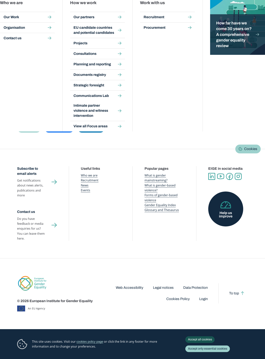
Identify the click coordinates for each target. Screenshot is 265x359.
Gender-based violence (152, 11)
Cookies (250, 149)
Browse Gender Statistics (41, 66)
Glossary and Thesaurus (162, 210)
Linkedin (211, 176)
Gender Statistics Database (212, 11)
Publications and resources (92, 11)
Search (256, 11)
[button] (29, 128)
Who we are (89, 175)
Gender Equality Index (181, 11)
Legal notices (163, 288)
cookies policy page (89, 341)
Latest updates (100, 66)
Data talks (75, 66)
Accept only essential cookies (207, 348)
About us (239, 11)
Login (203, 299)
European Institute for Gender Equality (26, 11)
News (85, 185)
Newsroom (66, 11)
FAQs (121, 66)
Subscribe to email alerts (27, 171)
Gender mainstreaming (123, 11)
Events (85, 190)
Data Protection (195, 288)
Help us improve (225, 214)
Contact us (26, 212)
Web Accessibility (129, 288)
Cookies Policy (178, 299)
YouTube (220, 176)
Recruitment (89, 180)
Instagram (238, 176)
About (136, 66)
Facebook (229, 176)
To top (234, 293)
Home (25, 36)
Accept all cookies (200, 339)
